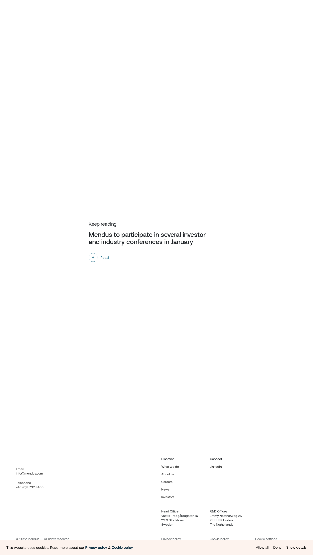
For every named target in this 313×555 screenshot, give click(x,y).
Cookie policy (219, 539)
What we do (185, 12)
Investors (262, 12)
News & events (236, 12)
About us (209, 12)
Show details (296, 547)
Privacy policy (171, 539)
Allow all (262, 547)
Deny (277, 547)
